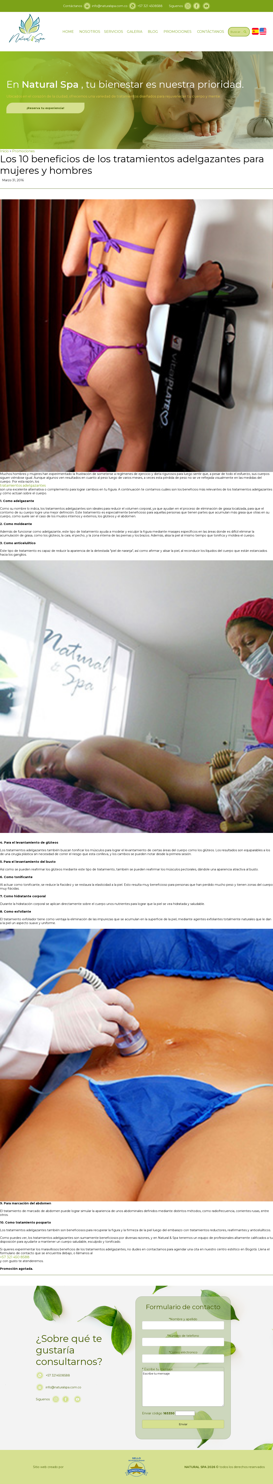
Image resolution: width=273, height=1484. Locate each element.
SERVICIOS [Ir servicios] (113, 32)
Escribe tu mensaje (157, 1369)
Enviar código (158, 1413)
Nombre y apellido (183, 1319)
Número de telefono (183, 1336)
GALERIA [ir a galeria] (134, 32)
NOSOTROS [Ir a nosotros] (89, 32)
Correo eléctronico (183, 1352)
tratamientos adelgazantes (23, 485)
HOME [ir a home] (68, 32)
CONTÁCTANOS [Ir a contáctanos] (210, 32)
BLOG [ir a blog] (153, 32)
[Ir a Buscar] (239, 31)
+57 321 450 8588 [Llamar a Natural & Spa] (14, 1257)
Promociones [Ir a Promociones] (23, 151)
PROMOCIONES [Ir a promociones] (178, 32)
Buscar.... (239, 32)
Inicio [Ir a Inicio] (4, 151)
